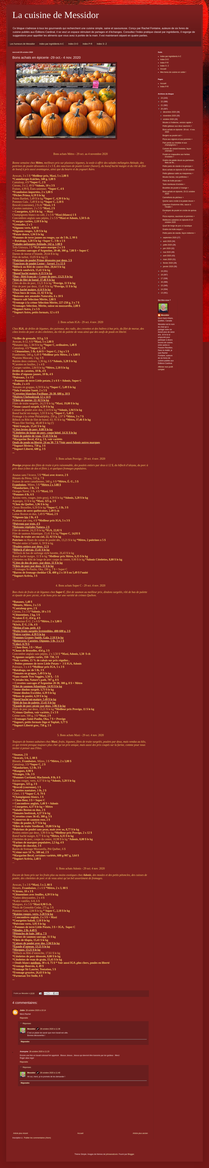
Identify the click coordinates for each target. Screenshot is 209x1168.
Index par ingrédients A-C (51, 44)
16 (162, 282)
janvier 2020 (168, 266)
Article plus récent (20, 1133)
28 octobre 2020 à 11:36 (50, 1029)
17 (162, 278)
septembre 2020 (170, 237)
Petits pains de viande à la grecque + (178, 166)
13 (162, 293)
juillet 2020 (167, 245)
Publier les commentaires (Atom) (37, 1138)
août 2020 (167, 241)
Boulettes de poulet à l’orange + (176, 188)
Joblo (22, 1010)
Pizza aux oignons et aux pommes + (177, 139)
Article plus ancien (140, 1133)
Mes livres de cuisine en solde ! (173, 72)
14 (162, 289)
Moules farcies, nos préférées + (176, 177)
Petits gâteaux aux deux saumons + (177, 126)
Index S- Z (102, 44)
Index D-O (73, 44)
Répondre (24, 1018)
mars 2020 (167, 259)
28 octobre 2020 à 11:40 (50, 1073)
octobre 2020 (168, 119)
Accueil (80, 1133)
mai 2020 (167, 252)
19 (162, 271)
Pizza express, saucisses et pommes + (179, 216)
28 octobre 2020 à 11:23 (39, 1051)
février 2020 (168, 263)
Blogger (131, 1154)
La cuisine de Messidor (55, 15)
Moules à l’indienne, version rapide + (178, 122)
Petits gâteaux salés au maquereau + (178, 173)
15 (162, 285)
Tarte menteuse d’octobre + (174, 184)
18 (162, 275)
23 (162, 98)
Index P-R (87, 44)
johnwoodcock (112, 1154)
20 (162, 109)
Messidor (31, 1029)
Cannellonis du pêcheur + (173, 197)
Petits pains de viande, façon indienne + (179, 233)
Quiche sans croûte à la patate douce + (179, 201)
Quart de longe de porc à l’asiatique (177, 226)
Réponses (27, 1023)
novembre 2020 (169, 116)
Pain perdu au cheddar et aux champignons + (175, 144)
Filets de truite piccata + (172, 181)
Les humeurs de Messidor (22, 44)
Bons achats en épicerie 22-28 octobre (178, 170)
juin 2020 (167, 248)
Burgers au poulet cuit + (172, 135)
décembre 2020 (169, 112)
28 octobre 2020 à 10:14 (36, 1010)
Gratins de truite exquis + (173, 229)
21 (162, 105)
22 (162, 102)
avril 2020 (167, 256)
